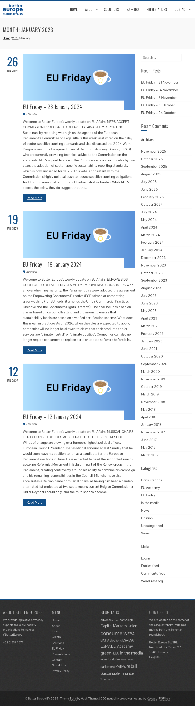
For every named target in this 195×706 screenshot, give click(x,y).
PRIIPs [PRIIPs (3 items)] (120, 666)
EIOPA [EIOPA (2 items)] (105, 640)
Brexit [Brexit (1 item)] (116, 620)
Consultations (151, 480)
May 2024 (149, 219)
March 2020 (150, 371)
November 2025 (153, 151)
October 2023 (152, 273)
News (145, 510)
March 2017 (150, 455)
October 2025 (152, 159)
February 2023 (152, 333)
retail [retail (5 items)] (131, 666)
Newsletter (59, 665)
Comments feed (153, 573)
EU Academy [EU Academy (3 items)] (122, 646)
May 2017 (148, 447)
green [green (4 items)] (106, 653)
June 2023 (149, 303)
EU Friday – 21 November (159, 82)
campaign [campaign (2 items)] (126, 620)
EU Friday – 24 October (158, 112)
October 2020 (152, 356)
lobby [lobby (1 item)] (130, 659)
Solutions (111, 9)
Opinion (147, 518)
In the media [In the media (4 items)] (131, 653)
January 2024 (151, 250)
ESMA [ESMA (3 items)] (106, 646)
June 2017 (149, 440)
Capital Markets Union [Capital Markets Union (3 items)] (119, 625)
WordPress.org (152, 581)
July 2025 (149, 182)
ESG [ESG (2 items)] (131, 640)
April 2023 (149, 318)
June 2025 (149, 189)
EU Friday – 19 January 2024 (52, 264)
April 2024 (149, 227)
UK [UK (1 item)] (111, 679)
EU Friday (132, 9)
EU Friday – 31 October (158, 105)
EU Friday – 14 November (159, 90)
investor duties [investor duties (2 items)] (111, 659)
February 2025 (152, 197)
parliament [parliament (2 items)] (108, 667)
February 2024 (152, 242)
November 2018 (153, 402)
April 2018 (148, 417)
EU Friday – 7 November (159, 97)
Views (145, 533)
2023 (15, 38)
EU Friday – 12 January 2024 (52, 416)
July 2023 (149, 295)
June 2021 (149, 348)
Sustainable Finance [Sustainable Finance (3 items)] (117, 673)
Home (74, 9)
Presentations (157, 9)
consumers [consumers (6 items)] (114, 633)
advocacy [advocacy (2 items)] (107, 620)
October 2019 (151, 386)
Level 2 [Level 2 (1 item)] (124, 659)
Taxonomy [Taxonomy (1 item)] (105, 679)
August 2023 (151, 288)
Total (73, 698)
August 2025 (151, 174)
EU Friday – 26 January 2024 (52, 106)
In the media (150, 503)
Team (55, 631)
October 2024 (152, 204)
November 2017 (153, 432)
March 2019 (150, 394)
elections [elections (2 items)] (116, 640)
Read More (34, 198)
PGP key (164, 698)
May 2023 (149, 310)
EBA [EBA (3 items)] (131, 633)
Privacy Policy (61, 671)
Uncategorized (152, 525)
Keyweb (152, 698)
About (89, 9)
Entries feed (150, 566)
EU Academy (150, 487)
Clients (56, 637)
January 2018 (151, 424)
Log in (145, 558)
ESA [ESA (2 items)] (125, 640)
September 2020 (154, 364)
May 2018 (148, 409)
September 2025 (154, 166)
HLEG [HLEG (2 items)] (115, 653)
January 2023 (151, 341)
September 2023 (154, 280)
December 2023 (153, 257)
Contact (181, 9)
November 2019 (153, 379)
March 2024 (150, 235)
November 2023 (153, 265)
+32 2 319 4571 (13, 642)
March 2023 (150, 326)
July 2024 (149, 212)
